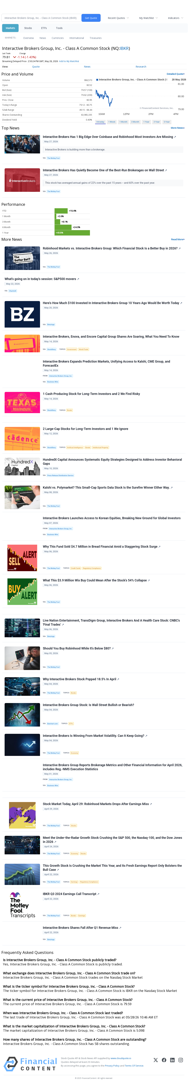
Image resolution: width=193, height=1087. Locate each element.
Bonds (69, 411)
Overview (28, 38)
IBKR (124, 48)
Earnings (74, 884)
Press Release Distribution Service (60, 476)
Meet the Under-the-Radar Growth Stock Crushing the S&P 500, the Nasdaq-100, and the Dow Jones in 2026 (112, 841)
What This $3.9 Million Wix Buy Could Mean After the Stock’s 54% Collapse (96, 581)
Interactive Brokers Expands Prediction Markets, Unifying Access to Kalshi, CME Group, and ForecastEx (106, 364)
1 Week (111, 121)
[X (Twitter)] (155, 1066)
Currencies (58, 38)
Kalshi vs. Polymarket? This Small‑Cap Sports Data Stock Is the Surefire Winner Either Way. (108, 488)
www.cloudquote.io (121, 1060)
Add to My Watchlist (69, 61)
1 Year (146, 121)
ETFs (44, 28)
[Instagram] (180, 1066)
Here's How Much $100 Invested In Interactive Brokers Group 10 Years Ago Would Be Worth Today (112, 303)
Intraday (100, 121)
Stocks (28, 28)
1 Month (123, 121)
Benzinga (51, 325)
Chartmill (12, 291)
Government (71, 350)
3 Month (135, 121)
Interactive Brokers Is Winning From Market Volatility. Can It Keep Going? (95, 737)
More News (177, 127)
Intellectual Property (100, 448)
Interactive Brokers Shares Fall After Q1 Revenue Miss (82, 929)
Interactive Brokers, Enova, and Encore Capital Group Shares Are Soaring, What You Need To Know (111, 337)
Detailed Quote (175, 73)
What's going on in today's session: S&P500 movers (42, 279)
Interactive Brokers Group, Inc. (60, 376)
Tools (59, 28)
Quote (36, 66)
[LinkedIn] (172, 1066)
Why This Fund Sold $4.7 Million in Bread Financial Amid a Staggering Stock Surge (101, 547)
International (76, 38)
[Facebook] (164, 1066)
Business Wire (52, 382)
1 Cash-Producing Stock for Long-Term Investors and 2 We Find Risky (91, 394)
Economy (74, 754)
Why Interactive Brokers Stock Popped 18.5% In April (81, 680)
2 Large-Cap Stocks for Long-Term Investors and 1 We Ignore (85, 429)
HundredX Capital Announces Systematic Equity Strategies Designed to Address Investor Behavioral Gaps (112, 462)
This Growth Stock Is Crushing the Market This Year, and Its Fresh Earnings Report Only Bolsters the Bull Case (112, 869)
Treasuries (96, 38)
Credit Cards (75, 569)
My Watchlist (146, 18)
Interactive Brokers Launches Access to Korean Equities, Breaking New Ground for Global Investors (112, 519)
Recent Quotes (116, 18)
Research (141, 66)
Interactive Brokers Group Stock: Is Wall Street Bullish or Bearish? (88, 706)
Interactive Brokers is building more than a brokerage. (75, 149)
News (42, 38)
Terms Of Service (134, 1067)
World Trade (83, 350)
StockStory (51, 350)
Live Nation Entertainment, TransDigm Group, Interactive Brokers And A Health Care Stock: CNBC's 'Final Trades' (111, 623)
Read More (177, 239)
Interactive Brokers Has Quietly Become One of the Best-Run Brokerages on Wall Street (105, 170)
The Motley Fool (53, 158)
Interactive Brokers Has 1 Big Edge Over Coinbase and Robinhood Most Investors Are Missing (109, 137)
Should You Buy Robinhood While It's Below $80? (78, 649)
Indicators (173, 18)
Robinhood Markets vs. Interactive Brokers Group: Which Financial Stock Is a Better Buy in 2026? (112, 248)
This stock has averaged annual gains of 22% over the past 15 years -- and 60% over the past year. (100, 183)
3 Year (157, 121)
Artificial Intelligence (75, 448)
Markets (10, 28)
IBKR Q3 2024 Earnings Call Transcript (71, 895)
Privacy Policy (112, 1067)
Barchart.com (52, 725)
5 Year (167, 121)
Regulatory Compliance (92, 569)
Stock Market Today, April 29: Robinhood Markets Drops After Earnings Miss (97, 805)
